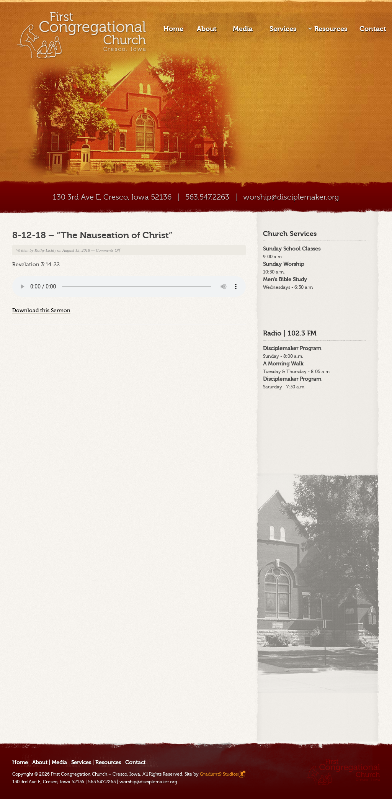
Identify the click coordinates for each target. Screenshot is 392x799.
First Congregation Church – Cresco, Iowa (95, 774)
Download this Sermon (41, 310)
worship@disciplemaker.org (291, 197)
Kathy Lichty (45, 250)
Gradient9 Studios (219, 774)
